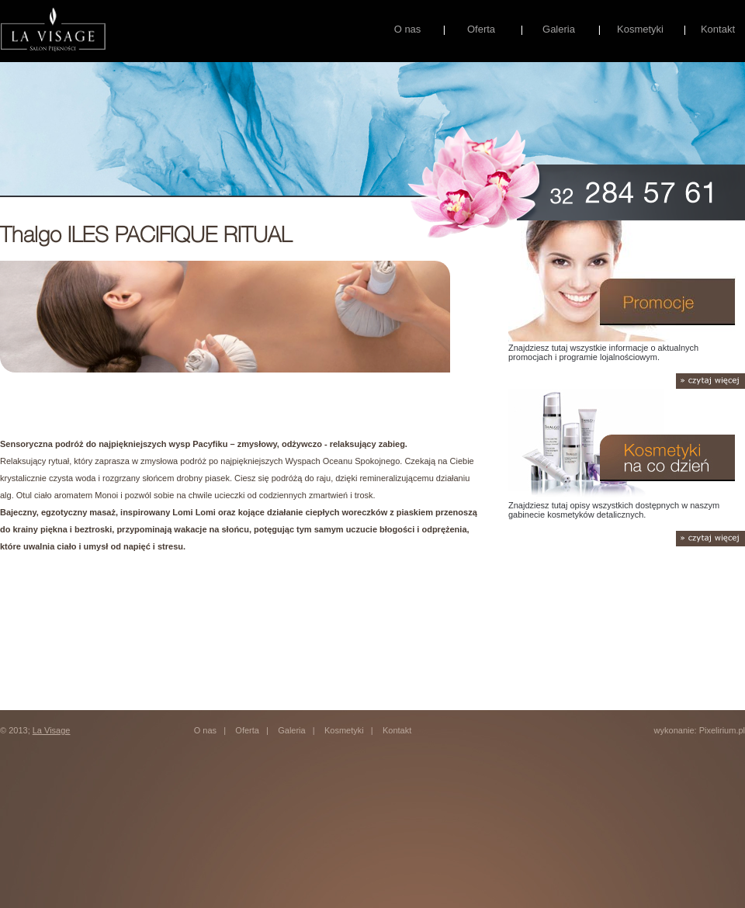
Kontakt (718, 29)
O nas (407, 29)
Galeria (558, 29)
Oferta (481, 29)
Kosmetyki (640, 29)
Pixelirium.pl (722, 730)
